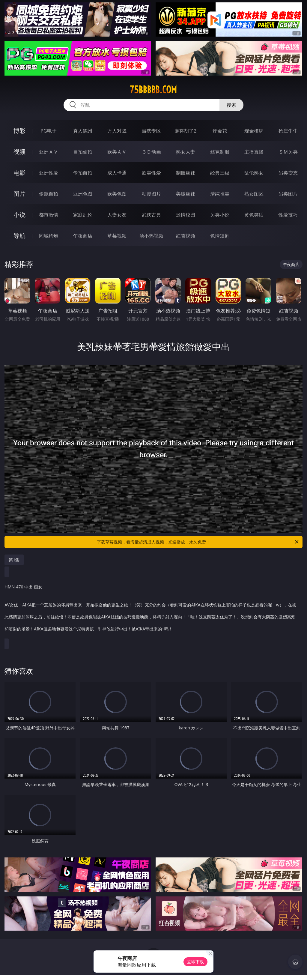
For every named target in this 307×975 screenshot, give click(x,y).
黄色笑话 (254, 214)
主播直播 (254, 151)
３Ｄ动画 (151, 151)
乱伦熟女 (254, 172)
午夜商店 (82, 235)
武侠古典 (151, 214)
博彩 (19, 131)
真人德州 (82, 130)
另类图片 (288, 193)
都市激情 (48, 214)
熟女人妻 (185, 151)
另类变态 (288, 172)
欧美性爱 (151, 172)
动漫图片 (151, 193)
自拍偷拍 (82, 151)
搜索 (231, 105)
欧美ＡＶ (117, 151)
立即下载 (195, 962)
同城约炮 (48, 235)
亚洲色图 (82, 193)
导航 (19, 236)
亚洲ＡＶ (48, 151)
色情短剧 (219, 235)
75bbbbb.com (153, 90)
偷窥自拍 (48, 193)
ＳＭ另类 (288, 151)
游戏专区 (151, 130)
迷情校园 (185, 214)
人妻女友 (117, 214)
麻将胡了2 (185, 130)
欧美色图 (117, 193)
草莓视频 (117, 235)
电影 (19, 173)
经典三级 (219, 172)
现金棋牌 (254, 130)
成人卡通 (117, 172)
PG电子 (48, 130)
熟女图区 (254, 193)
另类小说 (219, 214)
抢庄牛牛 (288, 130)
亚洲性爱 (48, 172)
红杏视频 (185, 235)
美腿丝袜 (185, 193)
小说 (19, 215)
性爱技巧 (288, 214)
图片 (19, 194)
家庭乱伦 (82, 214)
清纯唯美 (219, 193)
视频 (19, 152)
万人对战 (117, 130)
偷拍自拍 (82, 172)
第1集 (14, 560)
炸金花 (220, 130)
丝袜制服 (219, 151)
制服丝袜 (185, 172)
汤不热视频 (151, 235)
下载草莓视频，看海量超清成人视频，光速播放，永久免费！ (198, 542)
